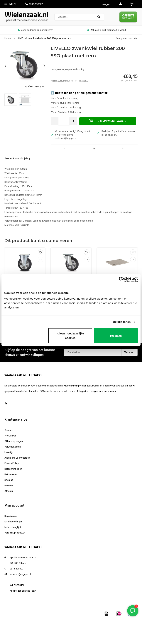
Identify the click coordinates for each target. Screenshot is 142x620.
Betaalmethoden (13, 468)
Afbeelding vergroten (36, 86)
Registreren (10, 516)
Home (7, 38)
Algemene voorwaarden (17, 457)
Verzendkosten (12, 446)
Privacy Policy (11, 463)
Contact (8, 430)
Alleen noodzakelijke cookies (70, 335)
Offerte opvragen (13, 441)
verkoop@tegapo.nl (20, 574)
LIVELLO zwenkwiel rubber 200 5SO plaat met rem (44, 38)
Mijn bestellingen (13, 521)
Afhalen (8, 491)
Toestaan (116, 335)
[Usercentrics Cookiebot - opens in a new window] (121, 279)
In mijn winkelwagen (108, 121)
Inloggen (106, 4)
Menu (10, 4)
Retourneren (10, 474)
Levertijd (8, 452)
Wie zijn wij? (11, 435)
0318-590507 (34, 4)
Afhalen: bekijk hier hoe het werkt (106, 30)
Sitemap (8, 480)
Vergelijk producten (14, 532)
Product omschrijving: (17, 158)
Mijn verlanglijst (12, 527)
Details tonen (122, 321)
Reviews (8, 485)
